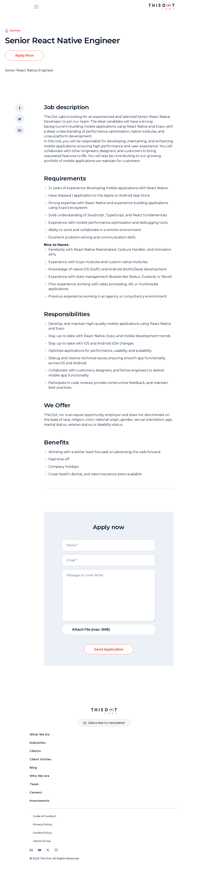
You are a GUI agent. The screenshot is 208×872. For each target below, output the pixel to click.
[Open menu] (36, 6)
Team (34, 784)
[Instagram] (56, 850)
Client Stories (40, 759)
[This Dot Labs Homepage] (161, 7)
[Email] (108, 560)
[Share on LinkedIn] (19, 130)
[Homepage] (104, 711)
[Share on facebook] (19, 108)
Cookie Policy (42, 832)
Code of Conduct (44, 816)
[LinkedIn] (31, 850)
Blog (33, 767)
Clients (35, 751)
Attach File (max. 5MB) (91, 629)
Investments (39, 801)
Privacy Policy (42, 824)
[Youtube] (39, 850)
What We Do (40, 734)
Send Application (108, 649)
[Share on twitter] (19, 119)
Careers (36, 792)
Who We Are (39, 776)
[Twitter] (47, 850)
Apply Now (24, 55)
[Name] (108, 545)
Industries (38, 743)
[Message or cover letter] (108, 595)
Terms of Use (41, 841)
